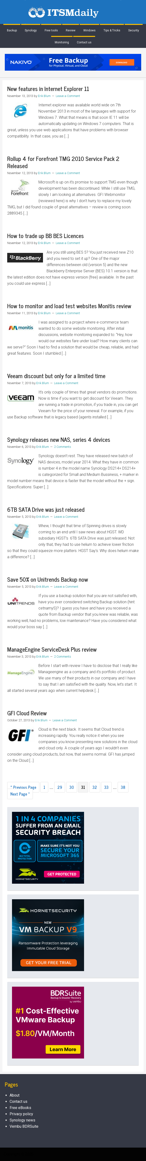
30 (71, 787)
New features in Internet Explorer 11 (48, 88)
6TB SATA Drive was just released (46, 509)
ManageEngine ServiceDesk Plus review (52, 649)
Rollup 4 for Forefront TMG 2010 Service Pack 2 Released (63, 162)
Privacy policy (21, 1114)
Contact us (18, 1101)
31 (83, 787)
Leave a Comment (68, 96)
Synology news (22, 1120)
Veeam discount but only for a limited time (56, 375)
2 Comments (62, 447)
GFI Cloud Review (27, 712)
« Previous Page (23, 787)
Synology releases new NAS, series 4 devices (58, 439)
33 (106, 787)
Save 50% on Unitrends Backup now (47, 579)
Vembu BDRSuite (24, 1126)
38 (123, 787)
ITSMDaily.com (73, 12)
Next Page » (20, 794)
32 (94, 787)
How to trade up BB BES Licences (45, 235)
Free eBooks (20, 1107)
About (14, 1095)
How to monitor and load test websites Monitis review (69, 305)
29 (59, 787)
